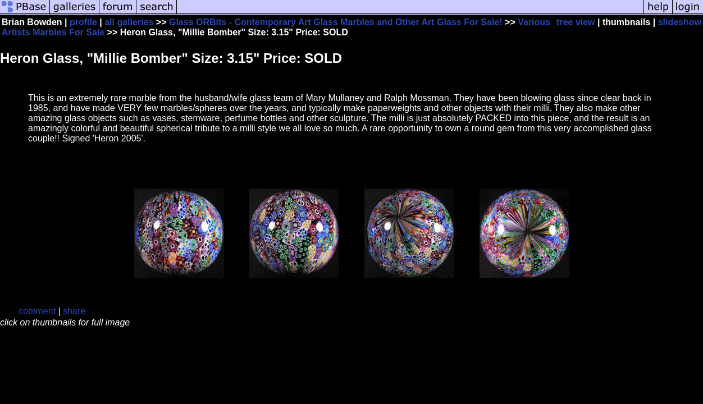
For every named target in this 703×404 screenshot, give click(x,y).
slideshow (679, 22)
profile (83, 22)
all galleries (128, 22)
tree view (575, 22)
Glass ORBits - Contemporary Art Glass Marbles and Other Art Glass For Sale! (336, 22)
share (74, 311)
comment (37, 311)
